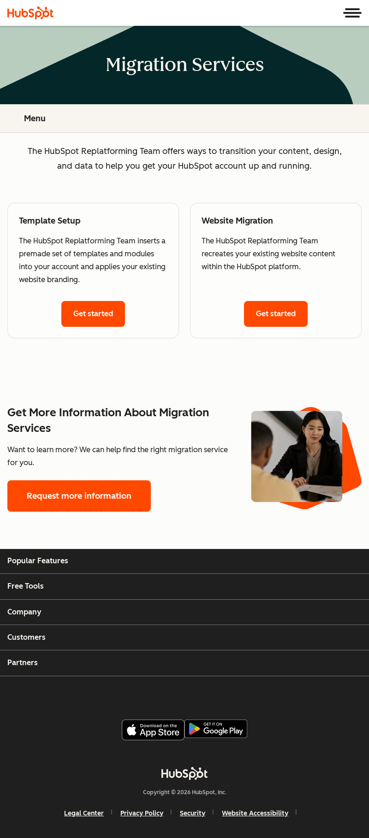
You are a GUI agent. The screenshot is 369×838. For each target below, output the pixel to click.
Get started (93, 313)
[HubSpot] (30, 13)
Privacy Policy (141, 813)
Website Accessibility (255, 813)
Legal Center (84, 813)
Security (192, 813)
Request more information (79, 496)
